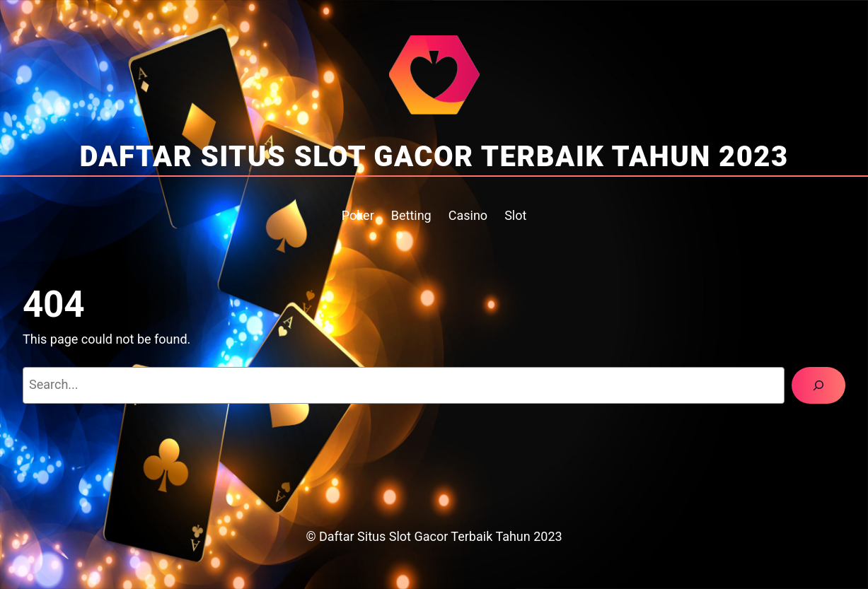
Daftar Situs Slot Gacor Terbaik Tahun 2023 (433, 156)
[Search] (818, 385)
